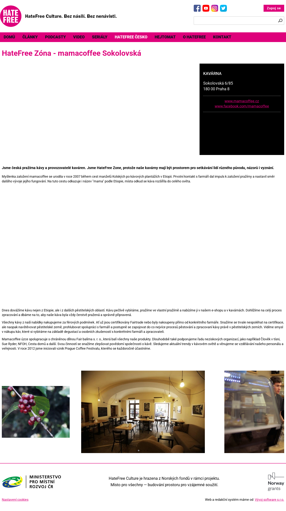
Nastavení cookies (15, 499)
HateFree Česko (131, 37)
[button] (138, 450)
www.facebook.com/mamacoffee (242, 106)
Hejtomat (165, 37)
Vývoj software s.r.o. (269, 499)
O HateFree (194, 37)
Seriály (99, 37)
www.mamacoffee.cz (242, 101)
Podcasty (55, 37)
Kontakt (222, 37)
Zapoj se (274, 8)
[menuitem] (9, 37)
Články (30, 37)
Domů (9, 37)
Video (79, 37)
